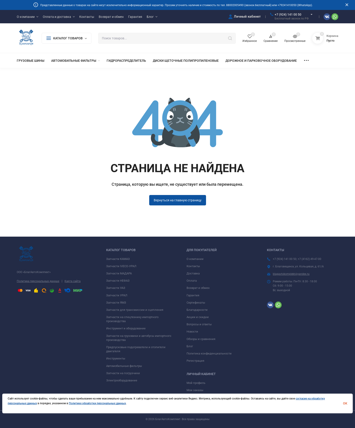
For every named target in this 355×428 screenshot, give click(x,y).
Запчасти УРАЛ (116, 295)
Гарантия (193, 295)
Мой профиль (196, 383)
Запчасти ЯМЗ (116, 302)
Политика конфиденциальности (209, 353)
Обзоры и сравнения (201, 339)
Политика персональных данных (38, 281)
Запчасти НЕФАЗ (118, 280)
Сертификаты (196, 302)
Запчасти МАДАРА (119, 273)
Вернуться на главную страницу (177, 200)
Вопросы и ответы (199, 324)
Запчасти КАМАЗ (118, 259)
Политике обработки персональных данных (97, 403)
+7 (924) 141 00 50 (288, 14)
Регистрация (195, 360)
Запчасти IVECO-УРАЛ (121, 266)
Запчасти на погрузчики (123, 373)
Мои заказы (195, 390)
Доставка (193, 273)
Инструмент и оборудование (126, 328)
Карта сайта (73, 281)
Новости (192, 331)
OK (345, 403)
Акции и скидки (198, 317)
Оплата (192, 280)
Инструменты (115, 358)
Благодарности (197, 309)
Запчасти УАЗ (115, 288)
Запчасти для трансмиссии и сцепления (134, 309)
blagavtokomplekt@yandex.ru (291, 274)
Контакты (193, 266)
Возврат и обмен (198, 288)
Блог (190, 346)
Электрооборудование (121, 380)
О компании (195, 259)
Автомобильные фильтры (124, 366)
